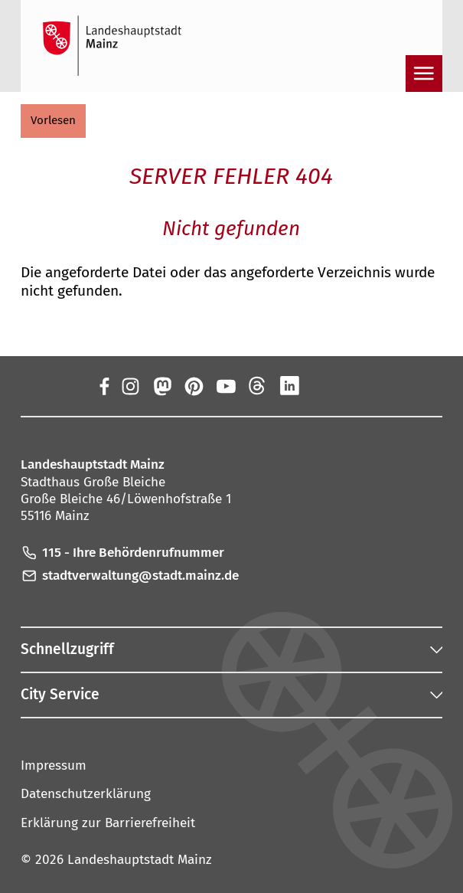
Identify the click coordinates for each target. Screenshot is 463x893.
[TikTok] (353, 386)
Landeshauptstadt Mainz (139, 860)
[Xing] (321, 386)
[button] (53, 121)
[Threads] (258, 386)
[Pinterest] (194, 386)
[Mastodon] (161, 386)
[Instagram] (129, 386)
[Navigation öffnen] (424, 73)
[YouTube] (226, 386)
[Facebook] (103, 386)
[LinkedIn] (289, 386)
